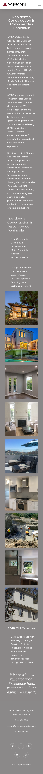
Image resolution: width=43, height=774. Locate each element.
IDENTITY (28, 765)
